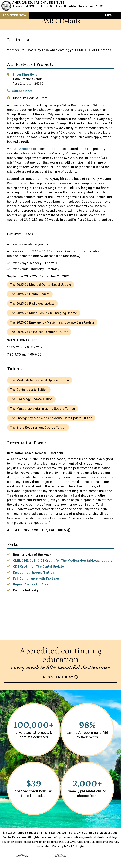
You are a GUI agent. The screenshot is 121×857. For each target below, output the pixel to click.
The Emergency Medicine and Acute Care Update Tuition (51, 418)
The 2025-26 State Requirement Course (39, 332)
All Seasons (23, 149)
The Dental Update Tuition (29, 389)
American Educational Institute (38, 2)
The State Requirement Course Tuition (38, 427)
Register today (58, 677)
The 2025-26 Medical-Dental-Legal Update (40, 284)
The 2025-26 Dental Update (30, 294)
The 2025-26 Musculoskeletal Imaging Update (43, 313)
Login (80, 846)
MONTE (69, 846)
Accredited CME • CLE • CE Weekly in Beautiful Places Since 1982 (57, 6)
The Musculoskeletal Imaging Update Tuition (42, 408)
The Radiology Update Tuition (31, 399)
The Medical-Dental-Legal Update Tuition (39, 380)
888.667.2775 (22, 91)
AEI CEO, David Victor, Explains (36, 530)
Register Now (14, 15)
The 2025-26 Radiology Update (32, 303)
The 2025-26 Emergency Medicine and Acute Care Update (52, 322)
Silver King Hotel (25, 74)
